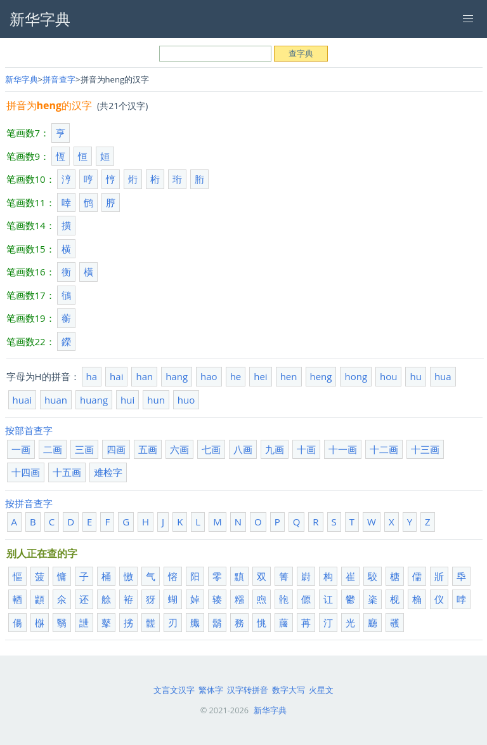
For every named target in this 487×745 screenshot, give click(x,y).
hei (260, 376)
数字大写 (288, 690)
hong (355, 376)
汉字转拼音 (247, 690)
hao (209, 376)
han (144, 376)
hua (442, 376)
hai (116, 376)
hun (156, 399)
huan (55, 399)
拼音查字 (58, 79)
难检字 (108, 472)
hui (127, 399)
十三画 (425, 449)
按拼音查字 (29, 503)
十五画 (67, 472)
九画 (274, 449)
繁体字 (210, 690)
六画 (179, 449)
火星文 (321, 690)
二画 (52, 449)
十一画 (342, 449)
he (236, 376)
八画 (242, 449)
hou (388, 376)
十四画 (25, 472)
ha (92, 376)
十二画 (384, 449)
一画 (20, 449)
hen (288, 376)
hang (177, 376)
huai (22, 399)
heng (321, 376)
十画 (306, 449)
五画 (147, 449)
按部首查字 (29, 430)
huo (186, 399)
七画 (211, 449)
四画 (116, 449)
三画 (84, 449)
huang (94, 399)
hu (415, 376)
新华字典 (21, 79)
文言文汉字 (174, 690)
